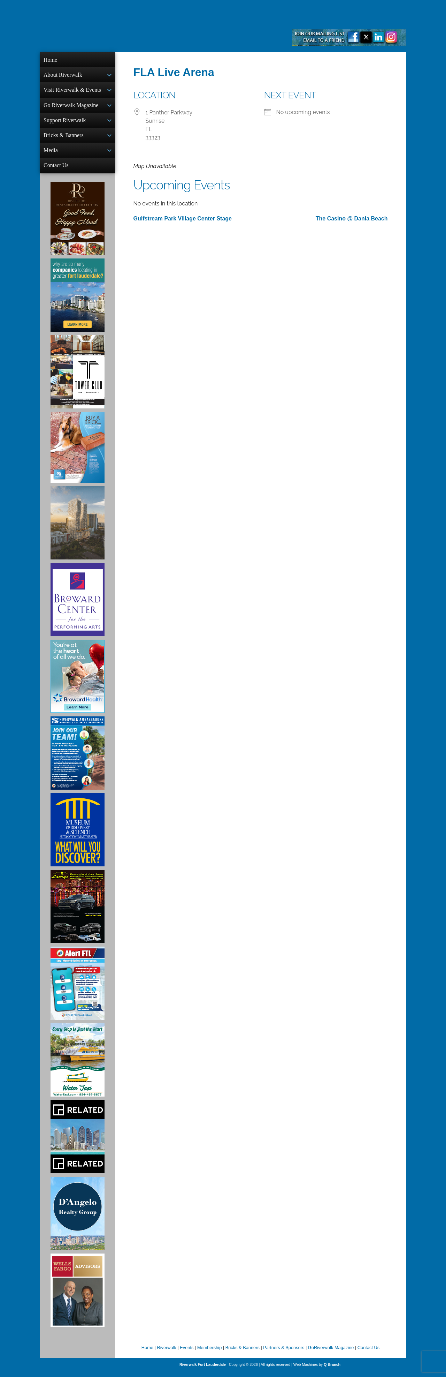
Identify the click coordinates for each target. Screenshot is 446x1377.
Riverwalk (166, 1353)
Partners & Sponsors (283, 1353)
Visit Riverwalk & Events (72, 91)
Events (186, 1353)
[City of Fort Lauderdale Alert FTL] (77, 988)
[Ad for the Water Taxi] (77, 1065)
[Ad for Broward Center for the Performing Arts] (77, 605)
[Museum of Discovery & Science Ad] (77, 835)
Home (50, 60)
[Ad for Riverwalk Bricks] (77, 453)
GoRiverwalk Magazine (331, 1353)
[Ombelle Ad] (77, 528)
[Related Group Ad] (77, 1142)
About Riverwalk (63, 75)
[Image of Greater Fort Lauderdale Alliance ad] (77, 300)
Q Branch (332, 1370)
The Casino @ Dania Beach (352, 218)
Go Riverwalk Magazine (71, 107)
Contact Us (56, 170)
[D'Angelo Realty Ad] (77, 1219)
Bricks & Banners (64, 139)
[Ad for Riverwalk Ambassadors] (77, 758)
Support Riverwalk (65, 123)
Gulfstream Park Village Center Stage (182, 218)
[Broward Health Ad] (77, 682)
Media (51, 154)
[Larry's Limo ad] (77, 912)
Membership (209, 1353)
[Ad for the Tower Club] (77, 377)
